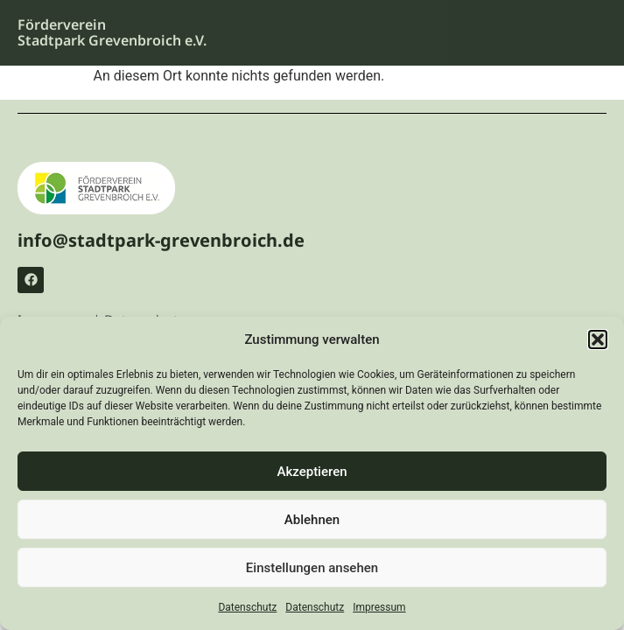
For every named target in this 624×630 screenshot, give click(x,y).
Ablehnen (312, 520)
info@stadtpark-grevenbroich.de (161, 240)
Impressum (379, 607)
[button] (597, 339)
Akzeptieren (312, 472)
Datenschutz (247, 607)
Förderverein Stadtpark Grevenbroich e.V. (112, 32)
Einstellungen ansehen (312, 568)
